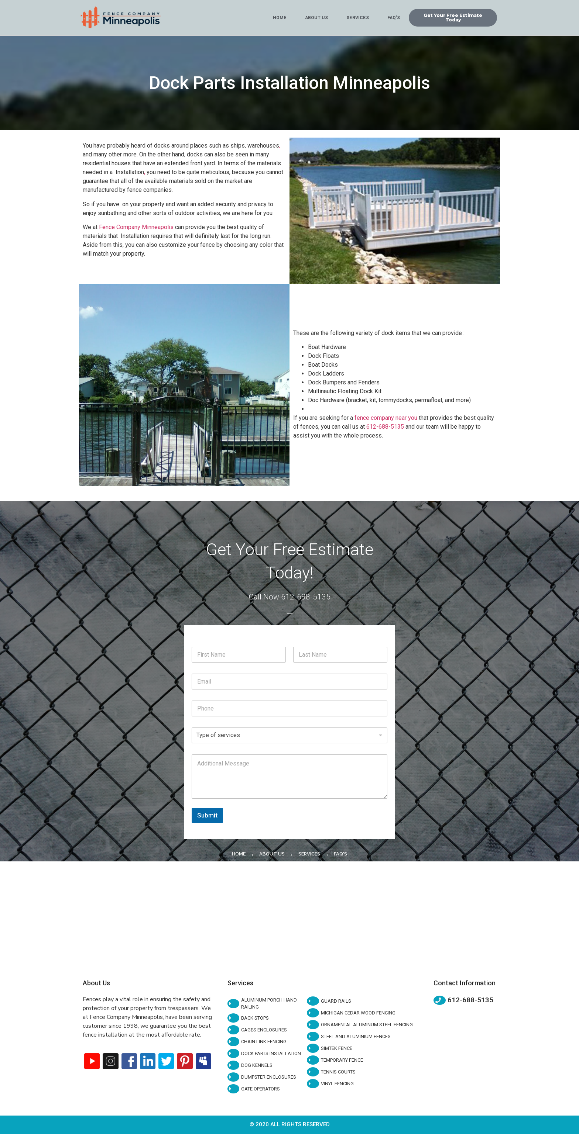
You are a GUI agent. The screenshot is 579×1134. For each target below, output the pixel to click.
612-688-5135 (385, 426)
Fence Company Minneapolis (136, 227)
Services (357, 17)
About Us (316, 17)
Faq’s (393, 17)
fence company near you (385, 417)
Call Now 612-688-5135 (289, 596)
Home (280, 17)
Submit (207, 815)
